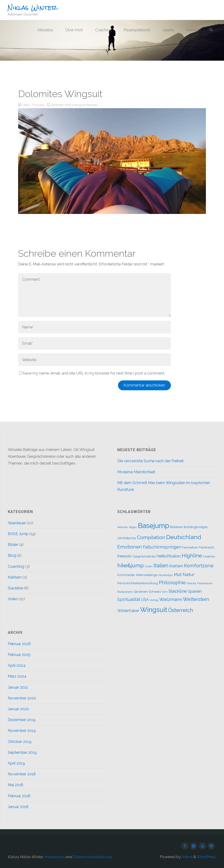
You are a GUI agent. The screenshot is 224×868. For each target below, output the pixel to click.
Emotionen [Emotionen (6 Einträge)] (129, 547)
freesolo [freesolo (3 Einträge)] (124, 556)
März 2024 (17, 676)
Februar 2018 (19, 796)
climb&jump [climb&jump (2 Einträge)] (126, 538)
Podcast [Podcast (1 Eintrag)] (191, 583)
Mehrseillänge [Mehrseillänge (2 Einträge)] (146, 575)
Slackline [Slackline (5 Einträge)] (178, 591)
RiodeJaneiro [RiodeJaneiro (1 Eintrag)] (125, 591)
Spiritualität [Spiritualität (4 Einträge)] (128, 599)
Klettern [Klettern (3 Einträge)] (176, 566)
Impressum (54, 857)
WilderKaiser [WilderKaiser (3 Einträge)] (128, 610)
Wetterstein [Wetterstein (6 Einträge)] (196, 599)
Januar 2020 (18, 709)
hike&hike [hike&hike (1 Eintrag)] (209, 556)
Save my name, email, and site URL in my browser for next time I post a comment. (92, 373)
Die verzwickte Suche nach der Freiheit (150, 461)
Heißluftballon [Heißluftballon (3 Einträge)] (168, 556)
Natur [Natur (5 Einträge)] (189, 574)
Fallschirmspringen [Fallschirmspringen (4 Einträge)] (162, 546)
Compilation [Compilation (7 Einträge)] (151, 537)
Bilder (13, 544)
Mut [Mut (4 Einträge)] (178, 574)
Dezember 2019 (21, 720)
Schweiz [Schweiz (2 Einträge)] (155, 591)
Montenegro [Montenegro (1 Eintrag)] (165, 575)
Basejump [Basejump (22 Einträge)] (153, 525)
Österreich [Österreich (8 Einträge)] (180, 610)
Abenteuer (17, 523)
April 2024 (16, 665)
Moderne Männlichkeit (136, 472)
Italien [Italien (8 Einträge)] (160, 565)
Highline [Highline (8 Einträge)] (192, 555)
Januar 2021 (18, 687)
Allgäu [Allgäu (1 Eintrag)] (133, 527)
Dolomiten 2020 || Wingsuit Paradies (74, 105)
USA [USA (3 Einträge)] (145, 599)
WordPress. (206, 857)
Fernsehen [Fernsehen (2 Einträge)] (190, 547)
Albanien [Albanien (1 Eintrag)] (122, 527)
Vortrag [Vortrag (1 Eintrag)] (154, 600)
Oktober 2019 (19, 741)
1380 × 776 (29, 105)
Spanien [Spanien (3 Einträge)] (195, 591)
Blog (12, 555)
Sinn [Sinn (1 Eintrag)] (165, 591)
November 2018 (22, 774)
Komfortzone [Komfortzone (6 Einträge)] (198, 565)
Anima (187, 857)
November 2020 (22, 698)
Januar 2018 (18, 807)
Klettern (15, 577)
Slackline (15, 588)
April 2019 (16, 763)
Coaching (16, 566)
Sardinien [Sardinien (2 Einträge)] (141, 591)
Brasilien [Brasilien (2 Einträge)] (176, 527)
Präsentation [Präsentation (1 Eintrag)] (204, 583)
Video (13, 599)
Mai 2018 (15, 785)
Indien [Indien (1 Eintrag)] (149, 566)
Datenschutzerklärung (92, 857)
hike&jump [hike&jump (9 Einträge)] (130, 565)
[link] (211, 30)
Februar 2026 (19, 644)
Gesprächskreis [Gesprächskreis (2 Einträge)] (144, 556)
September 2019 (22, 752)
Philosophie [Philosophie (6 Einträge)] (172, 582)
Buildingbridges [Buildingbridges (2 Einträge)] (196, 527)
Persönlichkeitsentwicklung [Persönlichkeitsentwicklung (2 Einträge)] (137, 583)
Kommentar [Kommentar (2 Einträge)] (126, 575)
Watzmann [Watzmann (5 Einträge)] (170, 599)
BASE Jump (18, 534)
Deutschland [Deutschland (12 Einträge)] (183, 537)
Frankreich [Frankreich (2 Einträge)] (206, 547)
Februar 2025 (19, 654)
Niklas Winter (32, 7)
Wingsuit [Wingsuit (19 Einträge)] (153, 610)
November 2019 (22, 730)
